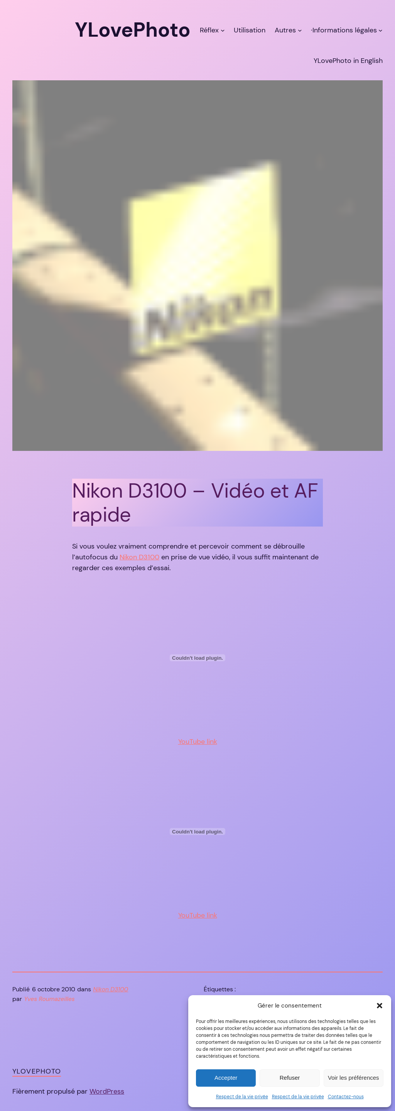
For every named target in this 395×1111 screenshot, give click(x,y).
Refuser (290, 1077)
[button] (379, 1005)
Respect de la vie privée (242, 1097)
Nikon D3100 (139, 557)
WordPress (106, 1091)
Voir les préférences (353, 1077)
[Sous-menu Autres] (300, 30)
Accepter (225, 1077)
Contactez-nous (346, 1097)
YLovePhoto (36, 1071)
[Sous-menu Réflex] (223, 30)
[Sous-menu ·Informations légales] (380, 30)
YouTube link (197, 741)
